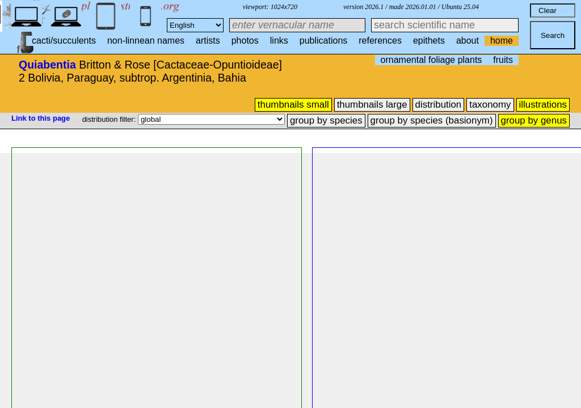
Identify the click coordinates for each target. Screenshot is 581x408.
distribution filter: (110, 119)
